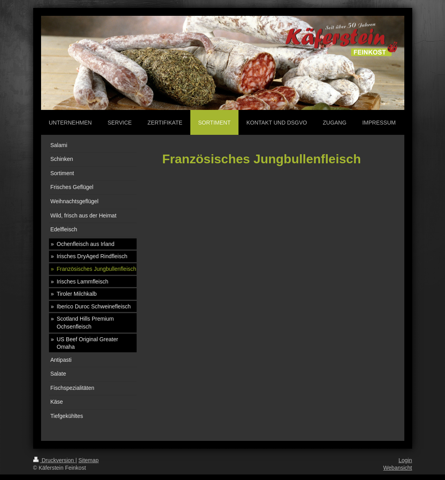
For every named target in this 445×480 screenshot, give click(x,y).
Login (405, 460)
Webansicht (397, 468)
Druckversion (54, 460)
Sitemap (89, 460)
